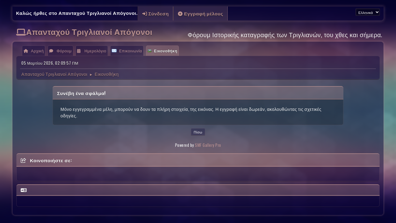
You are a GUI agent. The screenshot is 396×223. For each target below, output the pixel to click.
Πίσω (198, 131)
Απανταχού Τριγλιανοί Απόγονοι (89, 31)
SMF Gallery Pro (208, 145)
